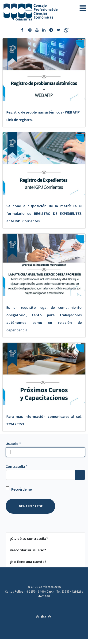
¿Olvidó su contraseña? (29, 538)
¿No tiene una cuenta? (28, 561)
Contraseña (16, 466)
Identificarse (30, 506)
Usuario (13, 443)
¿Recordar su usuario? (28, 550)
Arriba (44, 616)
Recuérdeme (21, 489)
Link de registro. (19, 119)
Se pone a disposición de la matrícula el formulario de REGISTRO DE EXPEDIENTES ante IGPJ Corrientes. (44, 213)
